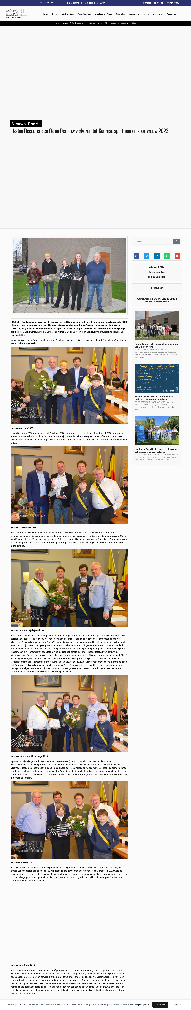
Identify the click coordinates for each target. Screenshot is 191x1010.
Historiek (158, 2)
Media (146, 14)
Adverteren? (173, 2)
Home (45, 14)
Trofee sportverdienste (157, 301)
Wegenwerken (134, 14)
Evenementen (158, 14)
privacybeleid (143, 1005)
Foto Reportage (67, 14)
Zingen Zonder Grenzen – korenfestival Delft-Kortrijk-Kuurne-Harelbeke (154, 398)
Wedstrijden (172, 14)
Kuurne (140, 298)
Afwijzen (177, 1005)
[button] (136, 256)
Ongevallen (120, 14)
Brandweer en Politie (103, 14)
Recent (54, 14)
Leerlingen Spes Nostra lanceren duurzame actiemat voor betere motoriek (156, 450)
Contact (147, 2)
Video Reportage (84, 14)
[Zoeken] (176, 241)
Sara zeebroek (169, 298)
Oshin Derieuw (152, 298)
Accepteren (160, 1005)
